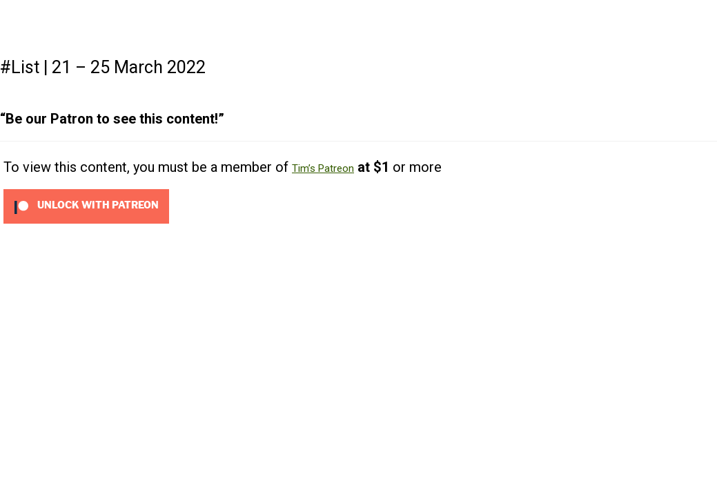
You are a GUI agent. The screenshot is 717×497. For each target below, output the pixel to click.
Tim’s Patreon (323, 168)
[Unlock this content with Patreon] (86, 205)
